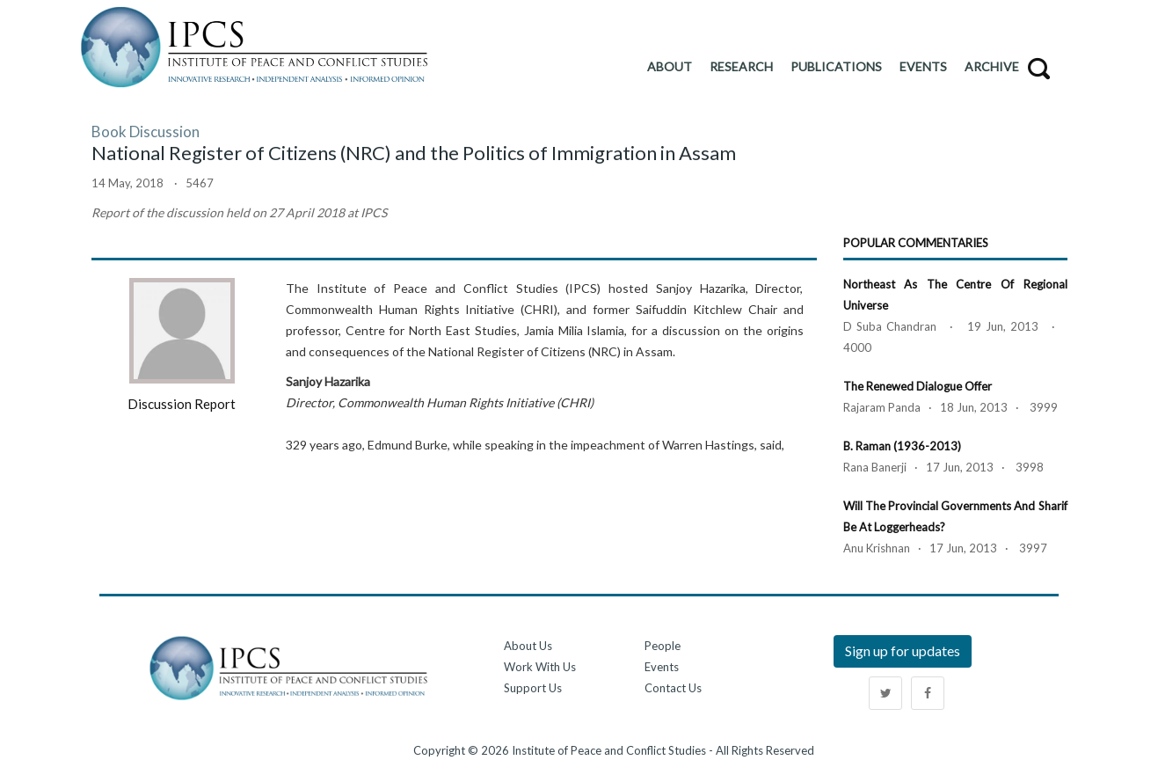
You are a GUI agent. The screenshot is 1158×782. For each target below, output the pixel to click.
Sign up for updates (902, 650)
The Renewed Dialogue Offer (917, 386)
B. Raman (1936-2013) (902, 446)
